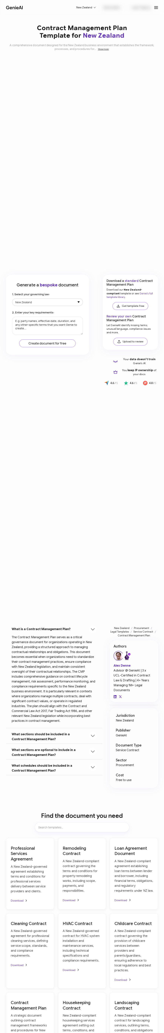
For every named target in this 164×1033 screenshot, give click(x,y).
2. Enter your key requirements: (33, 312)
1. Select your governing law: (31, 294)
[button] (86, 7)
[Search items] (82, 827)
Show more (103, 49)
